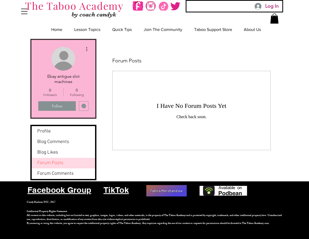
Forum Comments (55, 173)
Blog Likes (47, 152)
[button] (24, 11)
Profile (44, 131)
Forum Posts (50, 163)
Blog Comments (53, 142)
